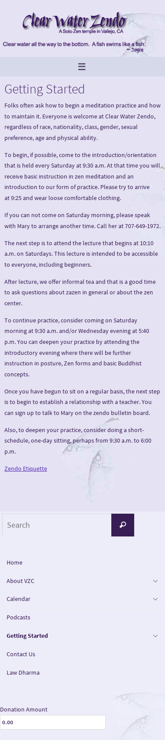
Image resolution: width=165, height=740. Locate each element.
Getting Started (27, 636)
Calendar (18, 599)
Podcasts (18, 617)
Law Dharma (23, 672)
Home (14, 562)
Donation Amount (24, 709)
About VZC (20, 581)
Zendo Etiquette (25, 468)
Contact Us (21, 654)
